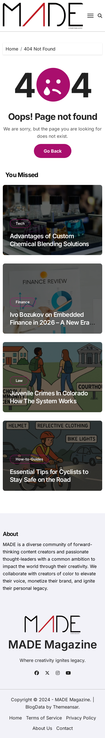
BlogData (35, 707)
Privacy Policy (81, 718)
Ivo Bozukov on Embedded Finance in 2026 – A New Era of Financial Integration (50, 322)
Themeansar (65, 707)
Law (19, 380)
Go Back (53, 151)
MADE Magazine (52, 644)
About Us (42, 728)
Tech (20, 223)
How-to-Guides (29, 459)
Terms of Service (44, 718)
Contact (64, 728)
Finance (23, 302)
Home (15, 718)
